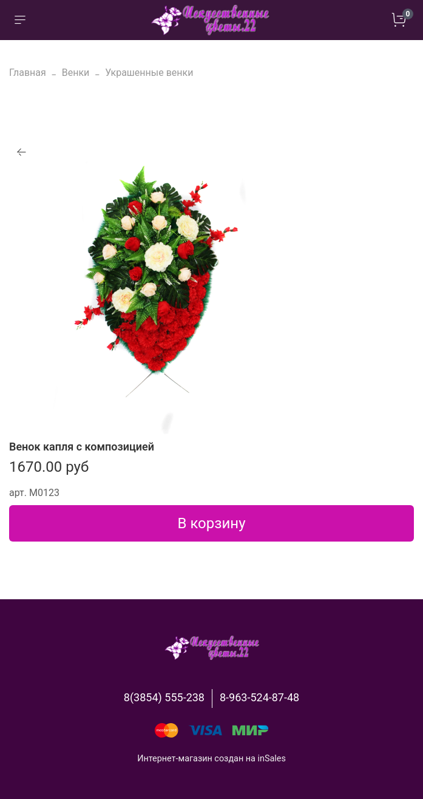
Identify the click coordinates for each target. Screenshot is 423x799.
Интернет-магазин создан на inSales (211, 758)
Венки (76, 72)
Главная (27, 72)
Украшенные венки (149, 72)
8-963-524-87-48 (259, 697)
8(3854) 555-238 (164, 697)
